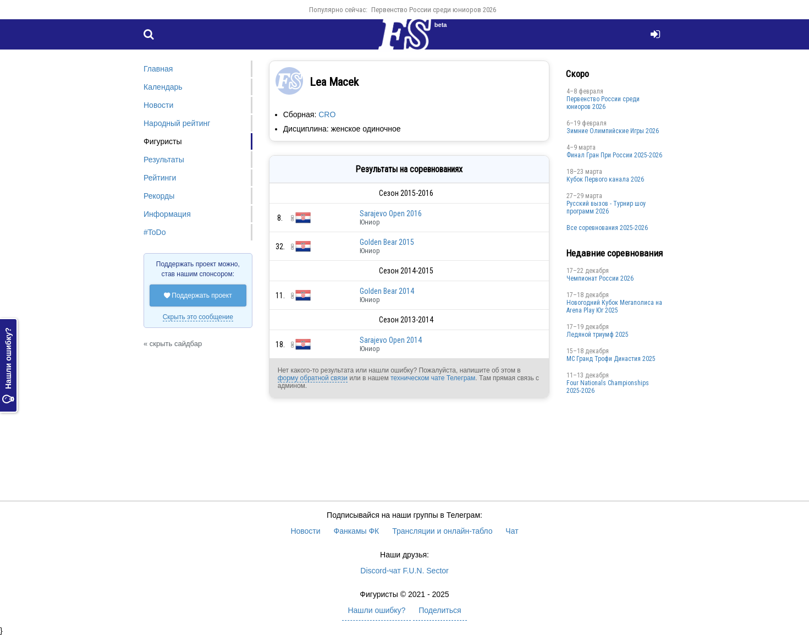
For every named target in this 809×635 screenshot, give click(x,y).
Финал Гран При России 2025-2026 (614, 155)
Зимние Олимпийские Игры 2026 (612, 131)
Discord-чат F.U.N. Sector (404, 570)
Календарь (163, 87)
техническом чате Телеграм (432, 378)
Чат (511, 531)
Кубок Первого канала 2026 (605, 179)
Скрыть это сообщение (198, 317)
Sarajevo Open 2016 (391, 213)
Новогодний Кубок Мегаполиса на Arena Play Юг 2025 (614, 306)
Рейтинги (160, 177)
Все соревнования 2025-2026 (607, 228)
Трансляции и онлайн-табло (442, 531)
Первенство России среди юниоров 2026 (433, 10)
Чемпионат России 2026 (600, 278)
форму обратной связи (313, 378)
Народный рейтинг (177, 123)
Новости (158, 105)
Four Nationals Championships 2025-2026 (607, 387)
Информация (167, 214)
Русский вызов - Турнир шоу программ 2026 (606, 207)
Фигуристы (163, 141)
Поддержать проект (198, 295)
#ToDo (155, 232)
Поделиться (440, 610)
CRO (326, 114)
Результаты (164, 159)
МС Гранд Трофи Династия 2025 (611, 359)
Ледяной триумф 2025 (597, 334)
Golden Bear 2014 (387, 291)
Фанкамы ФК (356, 531)
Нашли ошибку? (8, 365)
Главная (158, 68)
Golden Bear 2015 (387, 242)
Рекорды (159, 195)
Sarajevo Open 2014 (391, 340)
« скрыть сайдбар (173, 344)
